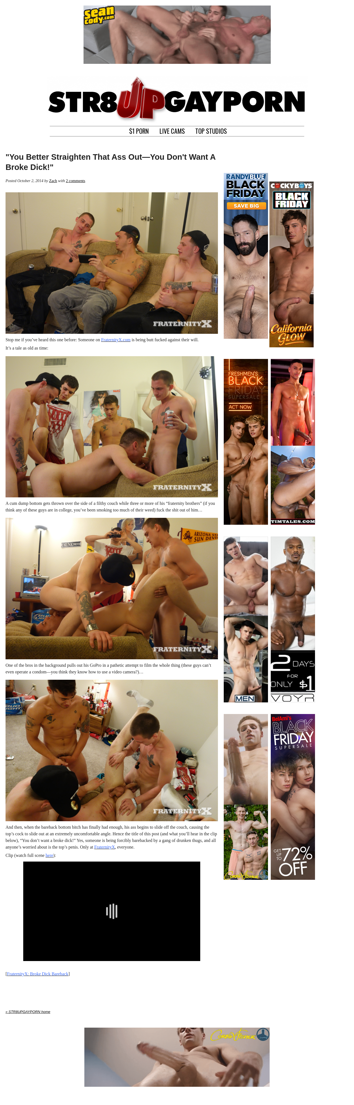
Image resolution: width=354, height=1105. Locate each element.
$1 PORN (139, 130)
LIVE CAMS (172, 130)
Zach (53, 181)
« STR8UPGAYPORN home (28, 1012)
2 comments (75, 181)
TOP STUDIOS (211, 130)
